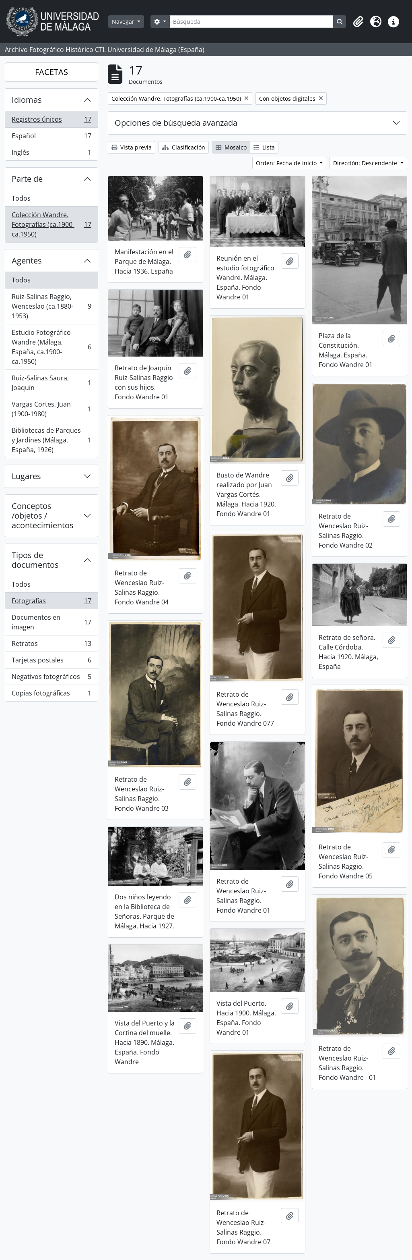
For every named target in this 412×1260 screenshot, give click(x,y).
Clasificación (183, 147)
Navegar (124, 21)
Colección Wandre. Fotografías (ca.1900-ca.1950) (51, 224)
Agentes (27, 260)
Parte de (27, 178)
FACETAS (51, 71)
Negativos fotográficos (51, 678)
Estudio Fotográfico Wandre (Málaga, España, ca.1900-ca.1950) (51, 347)
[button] (358, 22)
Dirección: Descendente (366, 163)
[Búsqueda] (251, 21)
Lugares (26, 476)
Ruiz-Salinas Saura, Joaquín (51, 383)
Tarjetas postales (51, 661)
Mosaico (231, 147)
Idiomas (27, 99)
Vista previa (131, 147)
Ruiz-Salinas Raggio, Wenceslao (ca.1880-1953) (51, 306)
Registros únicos (51, 121)
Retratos (51, 645)
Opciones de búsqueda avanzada (176, 122)
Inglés (51, 153)
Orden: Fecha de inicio (287, 163)
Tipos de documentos (35, 560)
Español (51, 137)
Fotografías (51, 602)
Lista (264, 147)
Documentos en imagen (51, 622)
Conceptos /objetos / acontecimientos (43, 515)
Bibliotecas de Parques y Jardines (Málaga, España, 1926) (51, 440)
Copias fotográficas (51, 694)
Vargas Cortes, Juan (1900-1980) (51, 409)
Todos (21, 198)
